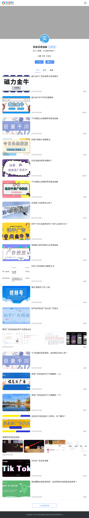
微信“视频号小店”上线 (40, 287)
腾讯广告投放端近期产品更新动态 (16, 329)
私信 (49, 62)
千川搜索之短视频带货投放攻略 (44, 118)
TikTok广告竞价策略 (39, 460)
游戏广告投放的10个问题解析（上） (46, 374)
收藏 (51, 70)
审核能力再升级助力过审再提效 (44, 245)
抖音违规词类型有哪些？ (41, 161)
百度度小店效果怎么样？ (41, 203)
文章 (37, 70)
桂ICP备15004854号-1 (56, 514)
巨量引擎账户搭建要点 (40, 140)
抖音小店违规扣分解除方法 (42, 266)
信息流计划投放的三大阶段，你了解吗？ (48, 416)
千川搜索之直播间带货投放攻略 (44, 182)
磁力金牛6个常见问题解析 (42, 97)
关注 (39, 62)
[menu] (85, 3)
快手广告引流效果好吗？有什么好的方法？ (49, 224)
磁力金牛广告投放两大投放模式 (44, 76)
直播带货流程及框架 (11, 437)
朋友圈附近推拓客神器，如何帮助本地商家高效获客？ (54, 482)
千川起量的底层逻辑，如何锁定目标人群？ (49, 353)
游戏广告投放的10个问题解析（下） (46, 395)
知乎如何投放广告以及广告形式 (44, 308)
